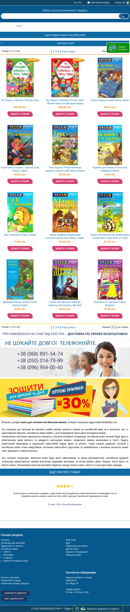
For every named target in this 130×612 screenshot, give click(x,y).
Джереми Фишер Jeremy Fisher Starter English (20, 304)
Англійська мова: (9, 549)
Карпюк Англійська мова (15, 561)
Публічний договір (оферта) (15, 583)
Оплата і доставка (10, 577)
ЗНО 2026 (71, 540)
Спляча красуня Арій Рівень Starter (110, 100)
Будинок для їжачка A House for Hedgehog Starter (110, 169)
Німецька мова (73, 555)
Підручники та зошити (12, 546)
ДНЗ (68, 543)
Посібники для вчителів (13, 543)
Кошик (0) (120, 2)
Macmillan (8, 555)
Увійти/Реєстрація (100, 2)
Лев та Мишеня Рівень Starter (20, 234)
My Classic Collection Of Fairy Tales (20, 100)
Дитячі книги (72, 549)
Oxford (6, 552)
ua (75, 2)
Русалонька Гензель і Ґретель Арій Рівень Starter (20, 169)
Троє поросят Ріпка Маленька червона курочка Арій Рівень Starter (65, 169)
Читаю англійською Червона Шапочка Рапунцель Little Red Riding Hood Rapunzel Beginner (65, 304)
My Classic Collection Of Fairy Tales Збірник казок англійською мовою (65, 102)
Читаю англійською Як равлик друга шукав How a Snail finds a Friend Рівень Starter (109, 236)
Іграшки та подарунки (77, 552)
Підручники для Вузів (77, 546)
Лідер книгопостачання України (65, 10)
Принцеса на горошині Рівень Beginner (110, 304)
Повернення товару (11, 580)
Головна (5, 540)
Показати (106, 327)
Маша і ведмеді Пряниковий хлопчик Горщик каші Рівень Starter (65, 236)
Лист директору (14, 598)
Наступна (69, 51)
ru (80, 2)
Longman (8, 557)
